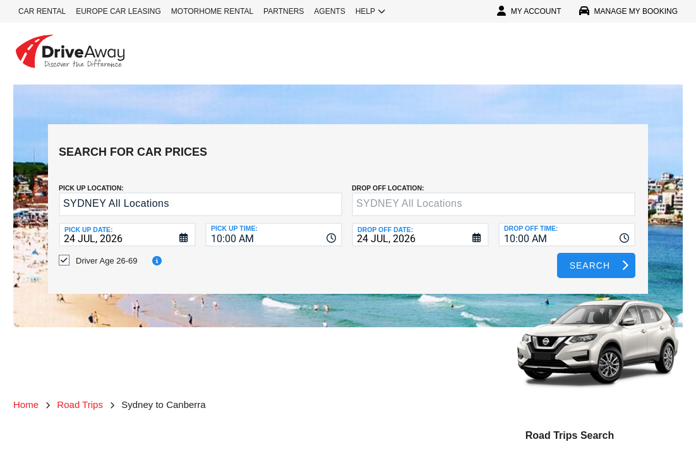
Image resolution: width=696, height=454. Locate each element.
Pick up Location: (91, 178)
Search (590, 256)
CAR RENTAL (42, 11)
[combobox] (274, 225)
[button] (330, 196)
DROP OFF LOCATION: (388, 178)
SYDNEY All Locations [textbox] (116, 194)
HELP (370, 11)
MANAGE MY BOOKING (628, 11)
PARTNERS (283, 11)
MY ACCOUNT (529, 11)
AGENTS (329, 11)
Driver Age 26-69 (107, 251)
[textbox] (493, 195)
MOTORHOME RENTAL (212, 11)
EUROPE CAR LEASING (118, 11)
